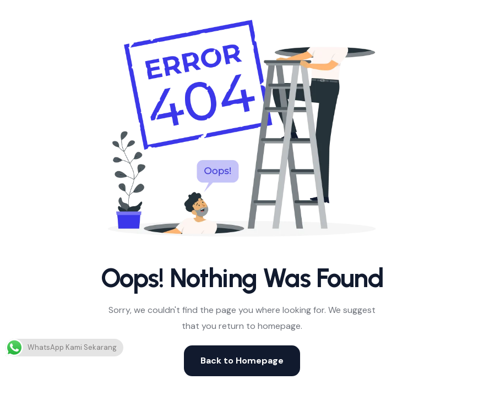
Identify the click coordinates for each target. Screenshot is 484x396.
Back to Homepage (242, 360)
